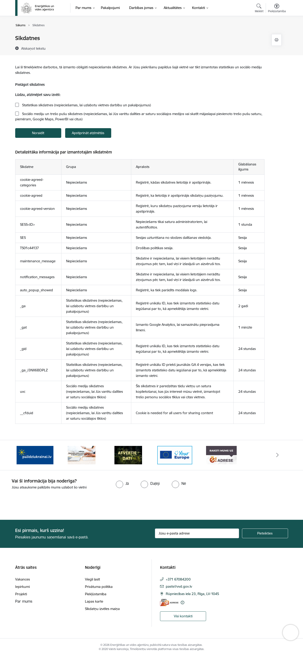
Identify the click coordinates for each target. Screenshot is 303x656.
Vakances (22, 579)
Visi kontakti (183, 616)
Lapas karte (94, 601)
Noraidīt (38, 133)
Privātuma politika (99, 586)
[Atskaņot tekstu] (33, 48)
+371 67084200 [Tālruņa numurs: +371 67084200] (178, 579)
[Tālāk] (277, 455)
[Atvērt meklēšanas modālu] (259, 8)
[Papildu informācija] (182, 602)
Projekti (21, 594)
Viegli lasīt (92, 579)
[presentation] (38, 503)
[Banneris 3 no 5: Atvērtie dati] (128, 455)
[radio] (122, 483)
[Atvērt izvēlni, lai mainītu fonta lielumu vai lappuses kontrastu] (277, 8)
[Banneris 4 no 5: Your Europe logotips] (174, 455)
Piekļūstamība (95, 594)
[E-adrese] (169, 602)
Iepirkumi (22, 586)
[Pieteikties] (265, 533)
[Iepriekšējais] (26, 455)
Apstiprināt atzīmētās (88, 133)
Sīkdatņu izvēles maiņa (102, 609)
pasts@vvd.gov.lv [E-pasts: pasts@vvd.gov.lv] (179, 586)
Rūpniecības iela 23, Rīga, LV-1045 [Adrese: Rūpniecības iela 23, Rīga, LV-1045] (192, 594)
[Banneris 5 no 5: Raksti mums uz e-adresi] (221, 455)
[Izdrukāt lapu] (276, 40)
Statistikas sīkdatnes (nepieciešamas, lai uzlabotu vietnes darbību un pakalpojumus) (86, 105)
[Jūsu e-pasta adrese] (197, 533)
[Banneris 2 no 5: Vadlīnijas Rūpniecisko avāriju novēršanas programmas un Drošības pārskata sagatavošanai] (82, 455)
